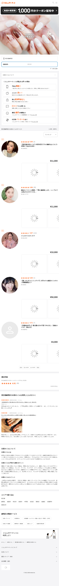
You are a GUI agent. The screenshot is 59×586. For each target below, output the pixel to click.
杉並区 (32, 501)
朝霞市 (9, 501)
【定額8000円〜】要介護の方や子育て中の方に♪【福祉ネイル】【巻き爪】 (19, 402)
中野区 (26, 501)
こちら (34, 115)
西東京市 (3, 505)
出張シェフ (29, 523)
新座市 (20, 501)
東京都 (3, 498)
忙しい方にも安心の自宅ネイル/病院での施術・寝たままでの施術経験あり (18, 415)
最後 (38, 367)
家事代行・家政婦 (19, 523)
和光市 (15, 501)
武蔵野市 (49, 501)
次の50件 (32, 367)
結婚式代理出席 (40, 523)
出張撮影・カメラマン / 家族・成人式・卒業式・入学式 (37, 518)
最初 (21, 367)
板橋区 (43, 501)
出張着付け (17, 518)
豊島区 (37, 501)
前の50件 (26, 367)
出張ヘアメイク (6, 518)
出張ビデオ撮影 (6, 523)
